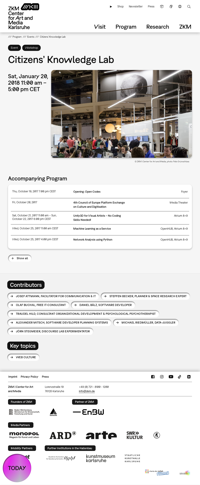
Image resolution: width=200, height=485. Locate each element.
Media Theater (179, 202)
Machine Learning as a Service (92, 228)
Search (189, 6)
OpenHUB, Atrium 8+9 (174, 228)
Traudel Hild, (86, 313)
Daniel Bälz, (106, 305)
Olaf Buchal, (41, 305)
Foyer (184, 191)
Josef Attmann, (56, 296)
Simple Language (162, 6)
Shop (120, 6)
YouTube (171, 376)
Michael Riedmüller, (148, 322)
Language (180, 6)
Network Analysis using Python (92, 239)
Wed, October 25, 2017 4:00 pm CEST (35, 239)
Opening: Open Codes (87, 191)
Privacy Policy (29, 376)
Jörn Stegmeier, (53, 331)
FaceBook (153, 376)
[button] (121, 114)
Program (126, 26)
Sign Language (171, 6)
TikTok (180, 376)
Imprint (12, 376)
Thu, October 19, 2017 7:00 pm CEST (34, 191)
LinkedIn (189, 376)
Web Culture (26, 357)
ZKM (185, 26)
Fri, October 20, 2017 (24, 202)
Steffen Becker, (148, 296)
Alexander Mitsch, (62, 322)
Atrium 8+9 (181, 215)
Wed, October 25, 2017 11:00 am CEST (35, 228)
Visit (100, 26)
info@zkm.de (87, 391)
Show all (22, 258)
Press (151, 6)
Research (157, 26)
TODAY (17, 468)
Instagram (162, 376)
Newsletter (136, 6)
